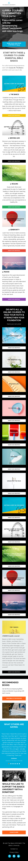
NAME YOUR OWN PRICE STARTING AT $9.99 (14, 44)
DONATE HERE (14, 832)
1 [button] (8, 763)
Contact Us (14, 849)
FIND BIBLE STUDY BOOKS (14, 698)
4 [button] (15, 763)
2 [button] (10, 763)
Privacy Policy (14, 852)
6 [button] (19, 763)
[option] (14, 747)
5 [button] (17, 763)
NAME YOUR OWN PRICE (14, 115)
